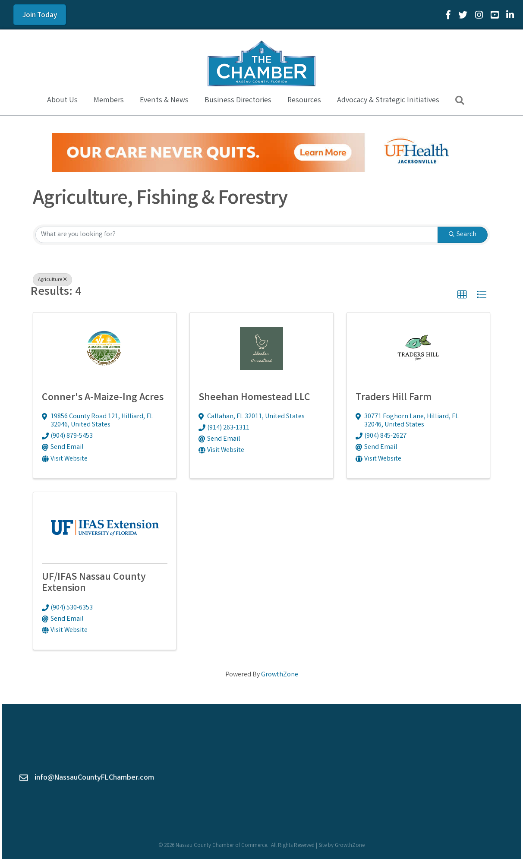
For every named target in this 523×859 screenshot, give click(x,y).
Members (109, 100)
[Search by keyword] (236, 235)
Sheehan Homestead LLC (254, 398)
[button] (462, 294)
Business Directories (238, 100)
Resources (304, 100)
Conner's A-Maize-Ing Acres (103, 398)
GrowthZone (279, 675)
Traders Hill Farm (394, 398)
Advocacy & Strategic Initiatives (388, 100)
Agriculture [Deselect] (52, 280)
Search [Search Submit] (462, 235)
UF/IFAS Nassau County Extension (94, 583)
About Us (62, 100)
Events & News (164, 100)
